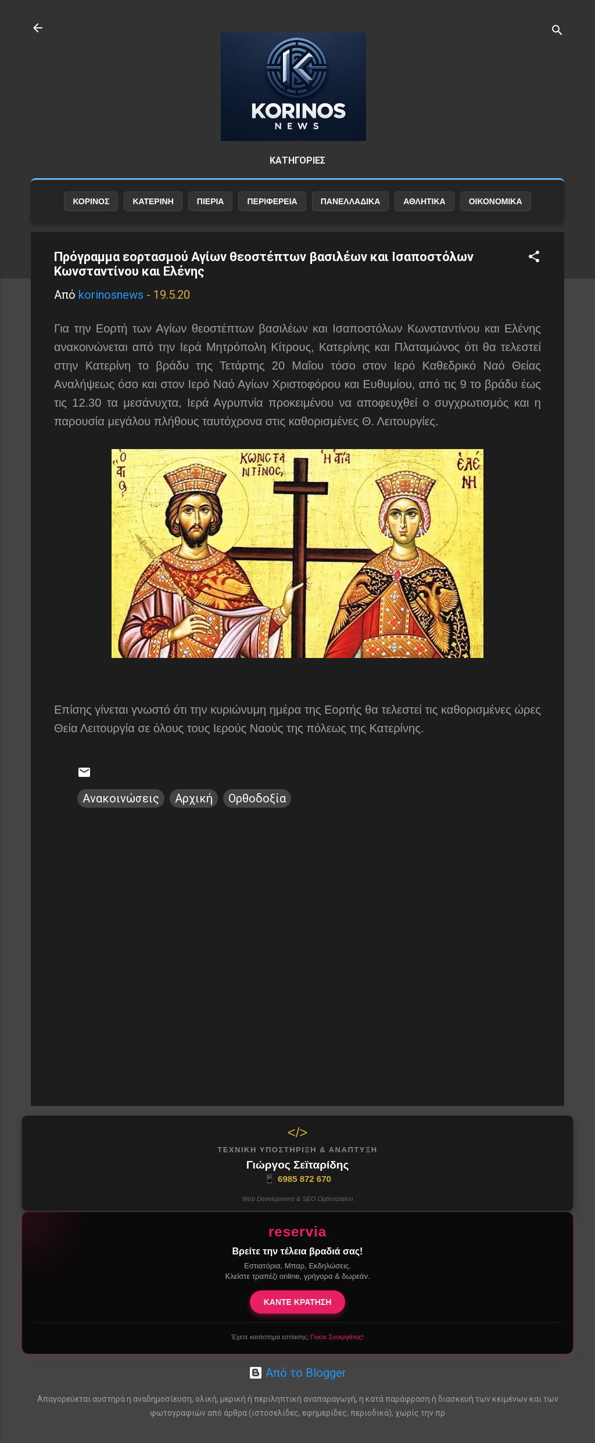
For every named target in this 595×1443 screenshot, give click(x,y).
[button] (534, 257)
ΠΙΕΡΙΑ (210, 201)
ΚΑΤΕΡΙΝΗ (152, 201)
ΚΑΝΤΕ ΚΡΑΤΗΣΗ (298, 1302)
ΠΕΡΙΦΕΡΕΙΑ (272, 201)
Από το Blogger (297, 1373)
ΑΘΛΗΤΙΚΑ (424, 201)
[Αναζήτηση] (557, 31)
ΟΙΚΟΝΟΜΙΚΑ (495, 201)
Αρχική (194, 798)
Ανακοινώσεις (121, 798)
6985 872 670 (297, 1179)
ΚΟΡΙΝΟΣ (91, 201)
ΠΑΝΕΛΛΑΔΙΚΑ (351, 201)
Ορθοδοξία (257, 798)
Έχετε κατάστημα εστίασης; (297, 1336)
